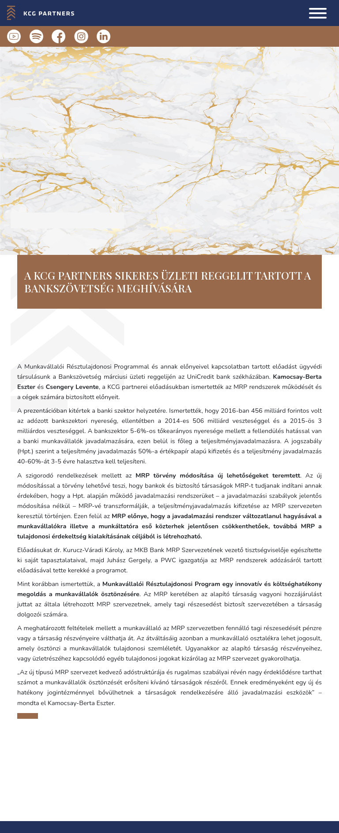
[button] (318, 13)
